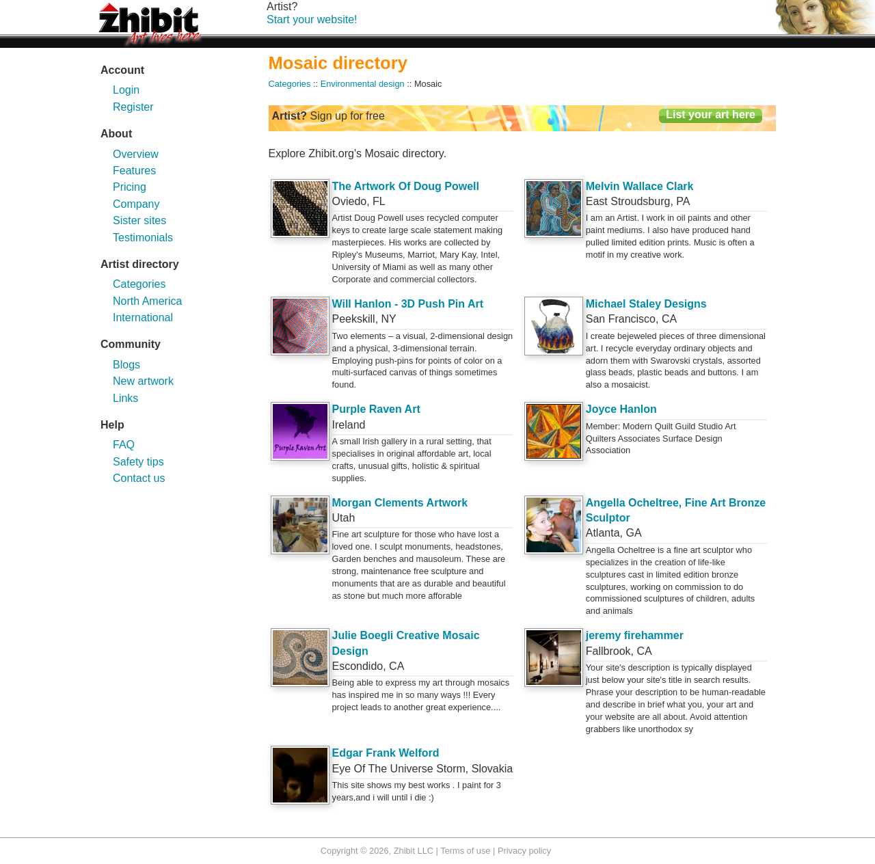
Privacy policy (524, 851)
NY (388, 319)
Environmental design (363, 84)
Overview (136, 154)
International (143, 317)
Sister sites (139, 220)
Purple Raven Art (376, 409)
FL (379, 201)
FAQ (124, 444)
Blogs (126, 364)
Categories (139, 284)
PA (683, 201)
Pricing (129, 187)
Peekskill (353, 319)
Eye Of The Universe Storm (399, 768)
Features (134, 170)
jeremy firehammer (635, 635)
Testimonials (143, 237)
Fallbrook (608, 651)
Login (126, 90)
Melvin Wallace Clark (640, 186)
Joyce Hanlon (621, 409)
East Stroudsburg (628, 201)
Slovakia (492, 768)
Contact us (139, 478)
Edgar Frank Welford (386, 753)
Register (133, 107)
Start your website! (312, 19)
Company (136, 204)
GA (633, 533)
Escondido (357, 666)
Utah (343, 518)
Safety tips (138, 462)
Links (125, 398)
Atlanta (603, 533)
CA (669, 319)
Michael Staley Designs (646, 304)
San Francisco (621, 319)
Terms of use (465, 851)
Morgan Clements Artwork (400, 503)
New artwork (143, 381)
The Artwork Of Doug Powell (405, 186)
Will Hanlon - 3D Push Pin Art (408, 304)
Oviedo (349, 201)
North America (147, 301)
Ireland (349, 425)
